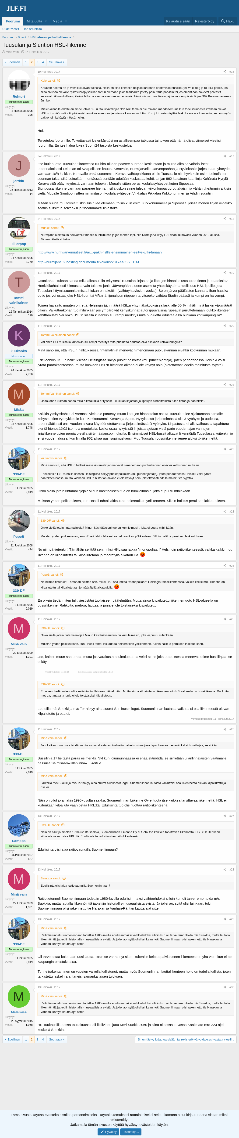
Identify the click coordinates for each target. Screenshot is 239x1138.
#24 (231, 565)
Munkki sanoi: (50, 228)
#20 (231, 326)
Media (57, 21)
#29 (231, 919)
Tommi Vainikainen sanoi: (58, 335)
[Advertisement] (119, 1080)
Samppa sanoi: (51, 878)
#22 (231, 449)
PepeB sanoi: (50, 574)
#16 (231, 71)
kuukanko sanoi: (52, 458)
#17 (231, 156)
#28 (231, 869)
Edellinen (13, 62)
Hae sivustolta (32, 29)
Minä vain (12, 52)
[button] (46, 21)
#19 (231, 273)
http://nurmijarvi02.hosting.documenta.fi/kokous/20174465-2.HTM (88, 262)
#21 (231, 385)
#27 (231, 816)
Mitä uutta (34, 21)
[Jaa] (225, 72)
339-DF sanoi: (50, 520)
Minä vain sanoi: (52, 738)
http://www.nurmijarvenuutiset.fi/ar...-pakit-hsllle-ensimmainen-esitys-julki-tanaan (100, 252)
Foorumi (13, 21)
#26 (231, 729)
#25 (231, 619)
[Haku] (227, 21)
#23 (231, 511)
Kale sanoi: (48, 80)
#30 (231, 987)
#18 (231, 218)
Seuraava (55, 62)
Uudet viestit (10, 29)
